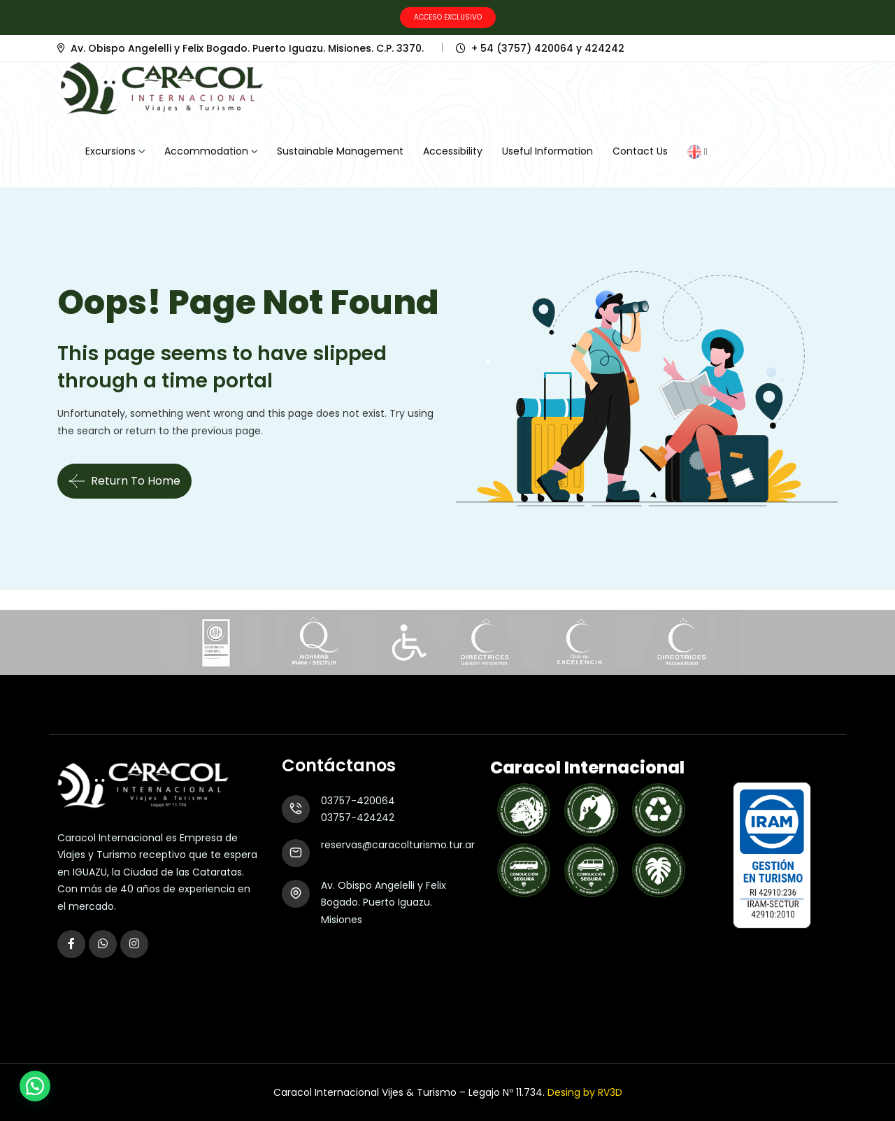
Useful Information (547, 151)
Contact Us (640, 151)
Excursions (110, 151)
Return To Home (124, 481)
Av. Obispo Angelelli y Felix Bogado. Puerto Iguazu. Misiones (383, 902)
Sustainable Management (340, 151)
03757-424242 (357, 817)
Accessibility (452, 151)
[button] (35, 1086)
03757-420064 (358, 801)
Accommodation (206, 151)
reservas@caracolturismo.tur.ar (398, 845)
